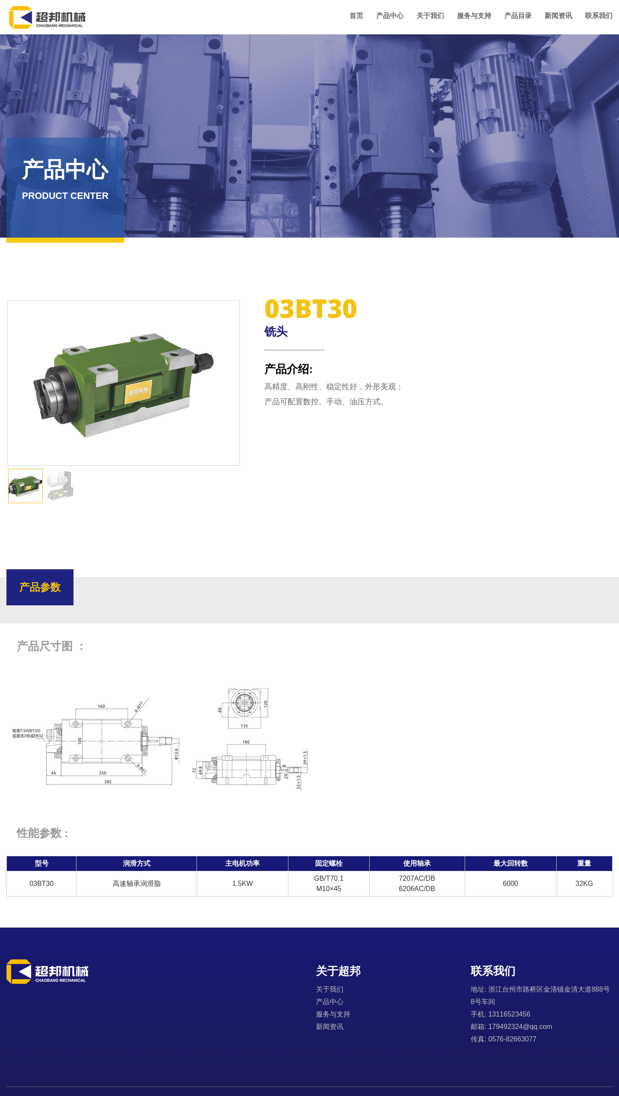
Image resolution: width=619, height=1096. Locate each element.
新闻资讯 (558, 15)
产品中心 (390, 15)
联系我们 (599, 15)
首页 (356, 15)
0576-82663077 (512, 1039)
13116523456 (509, 1014)
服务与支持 (474, 15)
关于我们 (430, 15)
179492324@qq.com (520, 1026)
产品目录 (518, 15)
